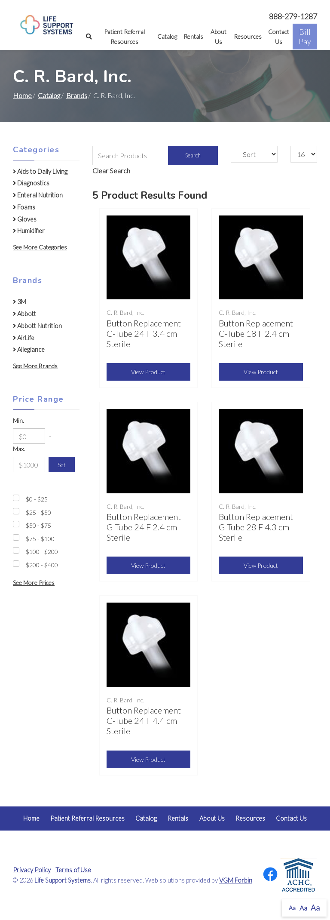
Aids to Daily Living (40, 171)
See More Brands (35, 365)
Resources (248, 36)
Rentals (193, 36)
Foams (24, 207)
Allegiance (29, 349)
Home (22, 95)
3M (19, 301)
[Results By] (303, 154)
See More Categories (40, 247)
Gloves (25, 219)
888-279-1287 (293, 16)
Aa (292, 907)
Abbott (24, 313)
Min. (18, 420)
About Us (218, 36)
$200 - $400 (42, 565)
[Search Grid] (155, 155)
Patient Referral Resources (124, 36)
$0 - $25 (37, 499)
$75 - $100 (40, 538)
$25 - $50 (38, 512)
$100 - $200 (42, 551)
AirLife (23, 338)
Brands (76, 95)
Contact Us (278, 36)
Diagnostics (31, 183)
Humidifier (29, 230)
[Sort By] (254, 154)
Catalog (167, 36)
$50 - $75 (38, 525)
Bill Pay (305, 36)
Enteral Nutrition (38, 195)
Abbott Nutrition (37, 325)
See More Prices (34, 582)
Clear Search (111, 170)
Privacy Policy (32, 870)
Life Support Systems (62, 880)
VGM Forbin (235, 880)
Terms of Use (73, 870)
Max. (19, 448)
